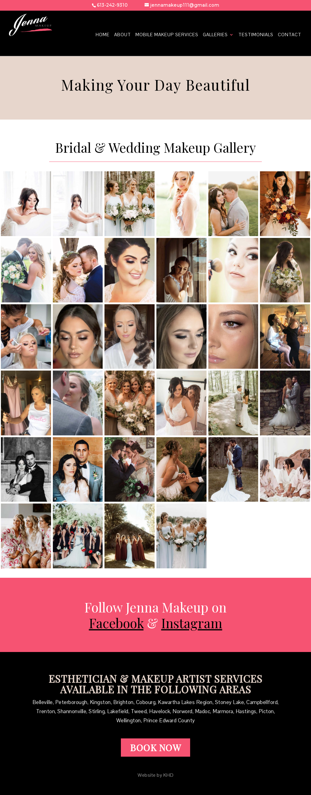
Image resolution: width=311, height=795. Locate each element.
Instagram (191, 623)
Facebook (116, 623)
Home (103, 35)
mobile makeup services (166, 35)
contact (289, 35)
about (122, 35)
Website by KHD (155, 775)
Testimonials (255, 35)
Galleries (215, 35)
